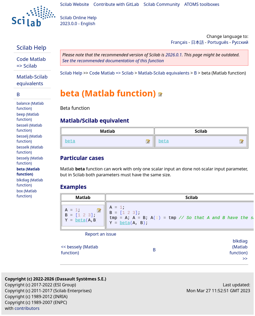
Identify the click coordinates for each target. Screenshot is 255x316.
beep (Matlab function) (28, 117)
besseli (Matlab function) (29, 128)
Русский (240, 42)
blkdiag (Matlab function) (30, 182)
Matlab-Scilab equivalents (32, 80)
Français (179, 42)
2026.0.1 (173, 55)
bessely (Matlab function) (30, 160)
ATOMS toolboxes (201, 4)
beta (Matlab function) (28, 171)
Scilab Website (74, 4)
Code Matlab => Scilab (31, 62)
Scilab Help (31, 47)
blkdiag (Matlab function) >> (239, 250)
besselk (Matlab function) (30, 150)
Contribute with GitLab (116, 4)
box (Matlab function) (27, 193)
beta (70, 141)
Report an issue (100, 234)
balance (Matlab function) (30, 106)
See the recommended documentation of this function (113, 61)
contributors (27, 308)
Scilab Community (162, 4)
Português (217, 42)
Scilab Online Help (78, 18)
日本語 (197, 42)
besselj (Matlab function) (29, 139)
